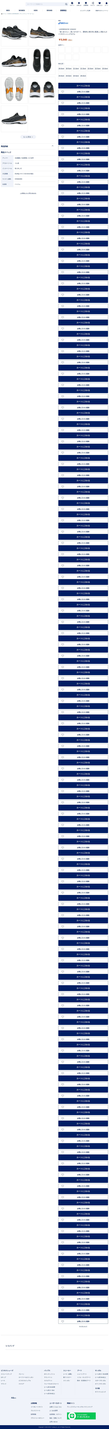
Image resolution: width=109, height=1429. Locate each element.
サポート (72, 4)
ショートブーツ (82, 1374)
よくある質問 (54, 1410)
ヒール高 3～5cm (49, 1390)
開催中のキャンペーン (102, 10)
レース (3, 1380)
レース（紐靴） (68, 1374)
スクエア (21, 1384)
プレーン (21, 1374)
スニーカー (67, 1370)
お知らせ (79, 4)
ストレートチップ (6, 1374)
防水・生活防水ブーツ (84, 1380)
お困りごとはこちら (56, 1407)
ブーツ (79, 1370)
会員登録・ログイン (56, 1414)
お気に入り (99, 4)
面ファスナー (67, 1377)
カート (106, 4)
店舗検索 (86, 4)
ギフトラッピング (100, 1392)
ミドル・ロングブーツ (84, 1377)
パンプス (47, 1370)
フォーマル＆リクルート (51, 1384)
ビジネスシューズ (7, 1370)
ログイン (92, 4)
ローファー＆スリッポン (26, 1377)
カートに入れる (83, 86)
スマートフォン (104, 1426)
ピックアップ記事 (85, 10)
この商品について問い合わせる (28, 193)
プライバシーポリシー (37, 1418)
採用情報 (33, 1414)
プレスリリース (35, 1410)
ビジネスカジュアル (25, 1380)
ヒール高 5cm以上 (49, 1393)
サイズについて (83, 1326)
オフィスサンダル (100, 1384)
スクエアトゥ (48, 1380)
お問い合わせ (54, 1421)
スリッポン (66, 1380)
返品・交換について (56, 1418)
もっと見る (27, 137)
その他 (97, 1388)
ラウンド (3, 1384)
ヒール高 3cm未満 (49, 1387)
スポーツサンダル (100, 1380)
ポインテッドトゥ (49, 1374)
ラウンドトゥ (48, 1377)
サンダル (98, 1370)
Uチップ (3, 1377)
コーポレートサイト (37, 1407)
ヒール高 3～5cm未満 (101, 1374)
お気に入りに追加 (83, 92)
